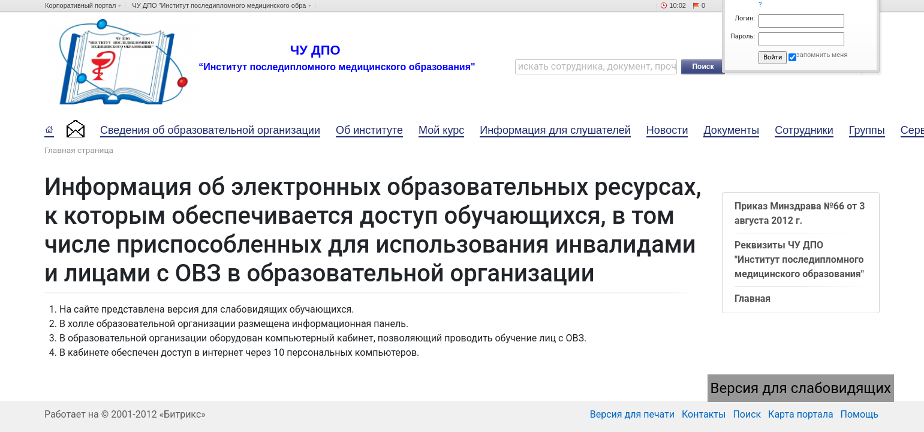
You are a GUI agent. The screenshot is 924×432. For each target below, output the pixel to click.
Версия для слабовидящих (801, 388)
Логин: (745, 18)
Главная (752, 298)
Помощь (859, 414)
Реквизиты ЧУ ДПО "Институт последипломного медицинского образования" (799, 259)
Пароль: (742, 36)
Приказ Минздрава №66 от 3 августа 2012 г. (800, 213)
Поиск (747, 414)
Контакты (704, 414)
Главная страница (78, 150)
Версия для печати (632, 414)
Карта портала (800, 414)
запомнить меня (821, 55)
